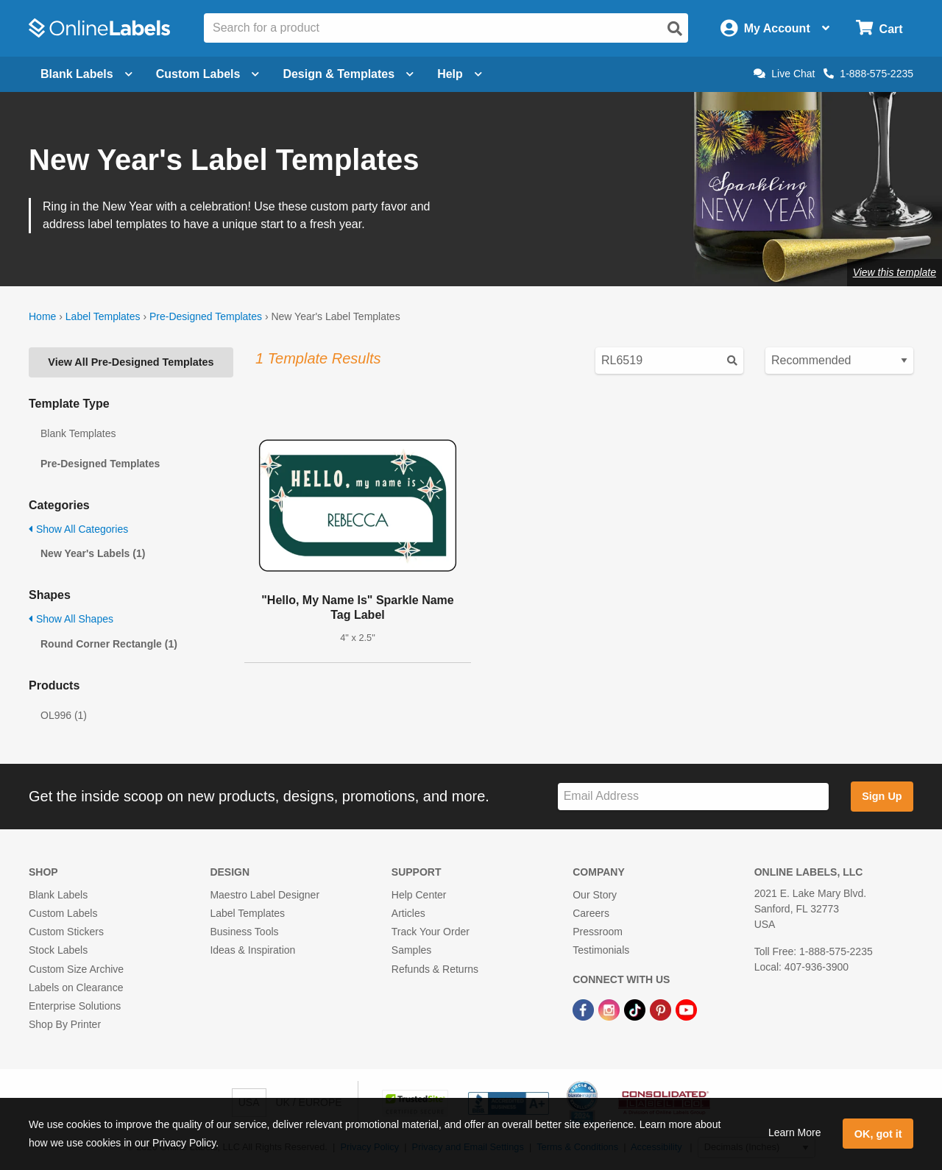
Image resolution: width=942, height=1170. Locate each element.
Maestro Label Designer (264, 895)
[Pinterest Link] (662, 1009)
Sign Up (882, 796)
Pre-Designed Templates (205, 316)
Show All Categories (78, 529)
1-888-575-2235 (868, 73)
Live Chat (784, 73)
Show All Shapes (71, 619)
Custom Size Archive (76, 969)
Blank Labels (58, 895)
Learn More (794, 1132)
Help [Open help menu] (459, 74)
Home (42, 316)
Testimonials (601, 950)
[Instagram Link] (610, 1009)
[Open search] (675, 28)
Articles (408, 913)
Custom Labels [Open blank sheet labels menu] (208, 74)
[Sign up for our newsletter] (693, 796)
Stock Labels (58, 950)
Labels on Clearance (76, 987)
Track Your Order (431, 931)
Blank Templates (78, 433)
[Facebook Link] (585, 1009)
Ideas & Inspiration (252, 950)
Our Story (595, 895)
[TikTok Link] (636, 1009)
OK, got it (878, 1134)
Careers (591, 913)
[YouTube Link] (686, 1009)
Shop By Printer (65, 1024)
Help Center (419, 895)
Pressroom (598, 931)
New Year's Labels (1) (92, 553)
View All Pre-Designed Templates (130, 362)
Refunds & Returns (435, 969)
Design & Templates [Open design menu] (348, 74)
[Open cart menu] (879, 28)
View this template (894, 272)
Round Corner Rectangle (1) (108, 644)
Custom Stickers (66, 931)
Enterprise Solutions (75, 1006)
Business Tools (244, 931)
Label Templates (103, 316)
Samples (411, 950)
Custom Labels (63, 913)
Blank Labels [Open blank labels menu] (86, 74)
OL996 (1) (63, 715)
